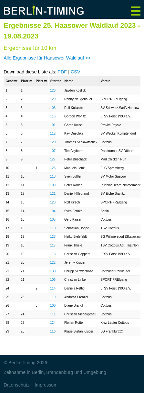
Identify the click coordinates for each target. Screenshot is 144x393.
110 (53, 228)
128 (53, 202)
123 (53, 236)
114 (53, 288)
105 (53, 219)
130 (53, 271)
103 (53, 108)
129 (53, 99)
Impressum (46, 385)
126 (53, 90)
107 (53, 151)
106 (53, 279)
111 (53, 314)
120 (53, 142)
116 (53, 331)
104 (53, 211)
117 (53, 245)
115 (53, 116)
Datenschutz (16, 385)
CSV (75, 71)
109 (53, 185)
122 (53, 262)
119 (53, 297)
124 (53, 322)
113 (53, 254)
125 (53, 168)
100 (53, 305)
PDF (62, 71)
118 (53, 176)
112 (53, 133)
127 (53, 159)
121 (53, 193)
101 (53, 125)
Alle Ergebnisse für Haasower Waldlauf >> (47, 57)
